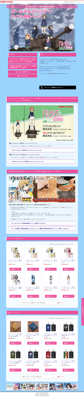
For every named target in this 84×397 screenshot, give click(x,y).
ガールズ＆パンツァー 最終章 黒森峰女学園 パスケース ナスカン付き (68, 335)
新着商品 (66, 2)
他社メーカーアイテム (22, 75)
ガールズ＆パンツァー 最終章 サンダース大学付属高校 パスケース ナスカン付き (15, 362)
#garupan (68, 68)
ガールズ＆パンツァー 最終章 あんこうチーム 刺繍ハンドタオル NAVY (32, 335)
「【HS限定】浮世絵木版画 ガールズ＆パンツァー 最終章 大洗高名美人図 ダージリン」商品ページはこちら (41, 228)
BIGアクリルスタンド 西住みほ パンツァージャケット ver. (28, 161)
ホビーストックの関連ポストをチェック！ (54, 87)
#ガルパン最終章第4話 (60, 68)
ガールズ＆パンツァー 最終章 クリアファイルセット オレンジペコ (32, 261)
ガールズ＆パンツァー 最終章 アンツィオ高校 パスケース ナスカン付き (68, 362)
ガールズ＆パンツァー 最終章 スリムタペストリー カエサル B (68, 288)
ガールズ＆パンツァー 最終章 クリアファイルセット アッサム (50, 261)
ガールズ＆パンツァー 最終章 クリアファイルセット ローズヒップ (68, 261)
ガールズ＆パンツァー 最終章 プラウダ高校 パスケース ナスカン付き (50, 362)
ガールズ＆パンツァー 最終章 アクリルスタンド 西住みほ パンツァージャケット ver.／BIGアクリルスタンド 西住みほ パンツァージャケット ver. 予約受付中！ (22, 60)
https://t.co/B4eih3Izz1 (44, 68)
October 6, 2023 (63, 73)
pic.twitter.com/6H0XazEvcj (45, 70)
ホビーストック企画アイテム (22, 72)
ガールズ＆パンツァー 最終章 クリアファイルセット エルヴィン (15, 261)
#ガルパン (52, 68)
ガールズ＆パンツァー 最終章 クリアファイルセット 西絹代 (15, 288)
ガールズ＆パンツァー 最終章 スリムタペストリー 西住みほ (32, 288)
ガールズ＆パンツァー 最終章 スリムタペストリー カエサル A (51, 288)
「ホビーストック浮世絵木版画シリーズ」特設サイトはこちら (29, 223)
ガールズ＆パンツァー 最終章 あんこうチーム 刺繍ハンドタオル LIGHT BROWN (15, 335)
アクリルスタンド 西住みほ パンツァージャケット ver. (27, 150)
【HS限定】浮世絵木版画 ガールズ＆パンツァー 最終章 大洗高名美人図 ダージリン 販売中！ (22, 66)
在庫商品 (72, 2)
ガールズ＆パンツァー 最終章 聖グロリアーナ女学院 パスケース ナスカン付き (32, 362)
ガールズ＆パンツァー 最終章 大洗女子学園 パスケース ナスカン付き (50, 335)
